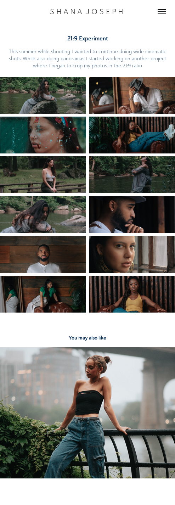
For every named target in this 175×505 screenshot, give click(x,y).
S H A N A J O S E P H (87, 11)
